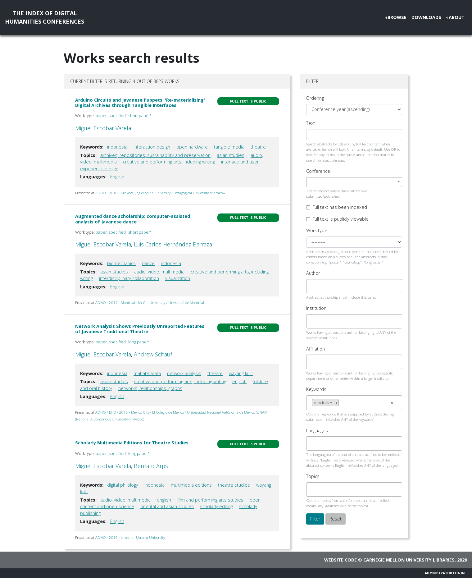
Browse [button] (397, 17)
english (239, 381)
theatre (258, 147)
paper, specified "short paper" (124, 115)
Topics (313, 476)
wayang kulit (241, 373)
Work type (316, 230)
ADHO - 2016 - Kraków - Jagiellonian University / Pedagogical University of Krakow (160, 192)
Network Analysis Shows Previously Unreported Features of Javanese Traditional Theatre (139, 328)
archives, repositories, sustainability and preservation (155, 155)
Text (310, 123)
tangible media (229, 147)
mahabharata (147, 373)
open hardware (192, 147)
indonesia (117, 147)
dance (148, 263)
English (117, 177)
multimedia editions (191, 485)
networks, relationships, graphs (150, 388)
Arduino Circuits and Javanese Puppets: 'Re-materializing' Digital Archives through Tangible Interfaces (140, 102)
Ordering (315, 98)
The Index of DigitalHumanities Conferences (44, 17)
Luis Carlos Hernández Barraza (173, 244)
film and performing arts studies (210, 500)
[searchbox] (313, 286)
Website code (340, 560)
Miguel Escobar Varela (103, 128)
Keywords (316, 389)
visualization (177, 278)
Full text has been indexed (339, 207)
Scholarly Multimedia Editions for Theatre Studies (131, 443)
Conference (318, 171)
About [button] (457, 17)
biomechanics (121, 263)
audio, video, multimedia (159, 272)
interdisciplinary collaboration (129, 278)
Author (313, 273)
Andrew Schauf (153, 354)
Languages (317, 430)
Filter (315, 519)
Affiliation (315, 349)
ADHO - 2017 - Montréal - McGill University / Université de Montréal (149, 302)
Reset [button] (335, 519)
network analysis (184, 373)
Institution (316, 308)
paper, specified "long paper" (123, 342)
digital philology (122, 485)
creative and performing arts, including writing (169, 162)
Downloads (426, 17)
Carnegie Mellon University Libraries (409, 560)
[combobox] (354, 182)
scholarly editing (216, 506)
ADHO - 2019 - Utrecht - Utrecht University (130, 537)
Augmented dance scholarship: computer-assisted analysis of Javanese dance (132, 218)
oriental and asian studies (167, 506)
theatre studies (234, 485)
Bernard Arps (151, 466)
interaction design (152, 147)
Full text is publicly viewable (340, 219)
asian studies (230, 155)
